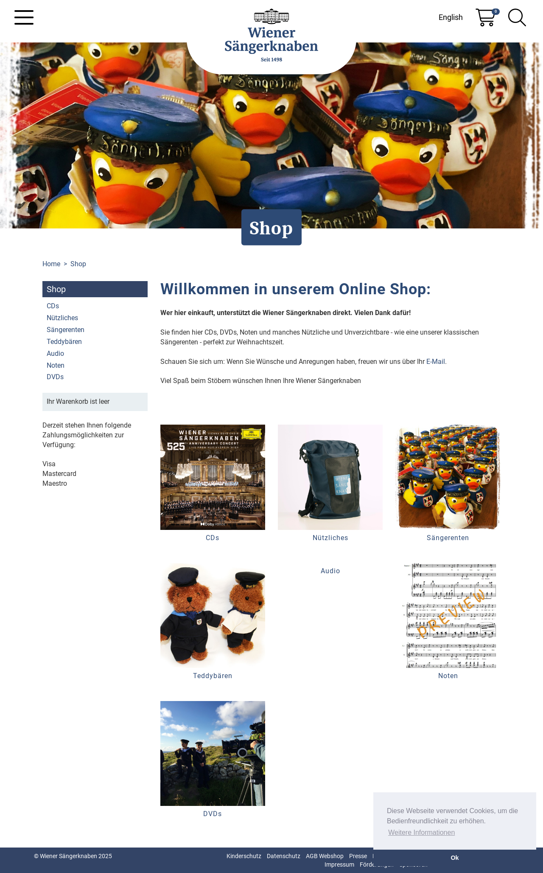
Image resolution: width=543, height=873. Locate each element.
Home (51, 264)
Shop (78, 264)
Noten (55, 365)
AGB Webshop (325, 856)
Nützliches (62, 318)
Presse (358, 856)
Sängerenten (65, 330)
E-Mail (435, 362)
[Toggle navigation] (24, 17)
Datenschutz (283, 856)
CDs (53, 306)
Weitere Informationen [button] (421, 832)
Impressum (339, 864)
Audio (55, 353)
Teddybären (64, 342)
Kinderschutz (244, 856)
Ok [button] (455, 857)
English (451, 17)
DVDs (55, 377)
